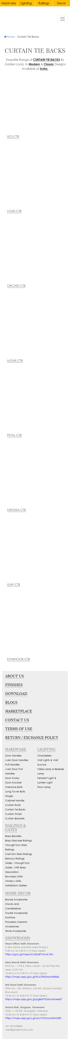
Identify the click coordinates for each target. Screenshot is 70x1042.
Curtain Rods (13, 805)
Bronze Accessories (16, 899)
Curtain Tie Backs (46, 59)
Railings (43, 3)
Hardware (8, 3)
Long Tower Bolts (15, 791)
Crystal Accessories (16, 913)
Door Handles (13, 755)
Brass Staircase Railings (18, 840)
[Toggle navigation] (62, 19)
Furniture (10, 917)
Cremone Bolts (13, 787)
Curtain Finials (13, 814)
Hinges (9, 796)
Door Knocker (13, 782)
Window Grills (13, 881)
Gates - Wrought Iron (17, 863)
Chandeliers (44, 755)
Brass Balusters (13, 836)
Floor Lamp (44, 787)
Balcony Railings (14, 858)
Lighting (26, 3)
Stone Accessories (15, 931)
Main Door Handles (16, 760)
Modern (34, 64)
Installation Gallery (16, 885)
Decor (61, 3)
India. (44, 68)
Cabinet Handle (14, 800)
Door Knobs (12, 778)
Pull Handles (12, 764)
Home (9, 36)
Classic (49, 64)
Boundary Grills (14, 876)
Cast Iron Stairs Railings (18, 854)
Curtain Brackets (14, 818)
